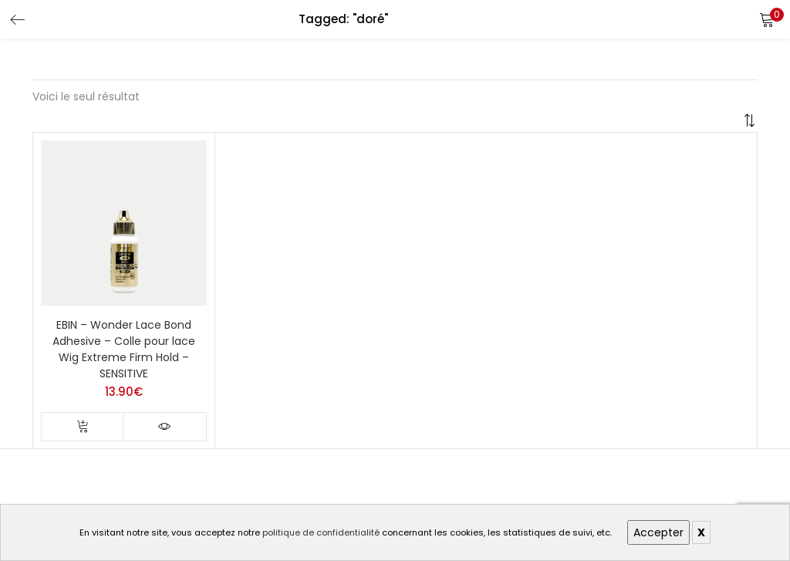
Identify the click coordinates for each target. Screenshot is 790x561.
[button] (766, 19)
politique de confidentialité (321, 532)
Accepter (658, 532)
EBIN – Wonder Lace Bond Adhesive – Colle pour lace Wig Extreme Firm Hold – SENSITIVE (123, 349)
